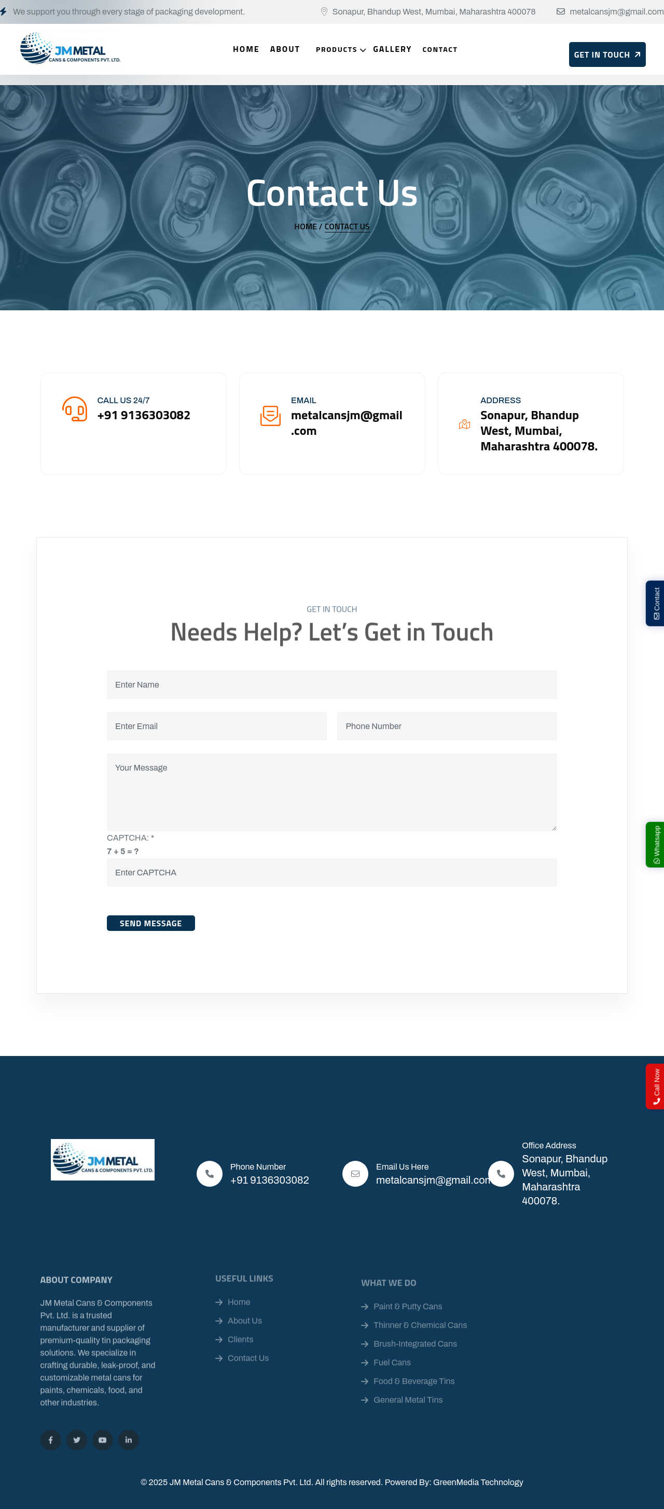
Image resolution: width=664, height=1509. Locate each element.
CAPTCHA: (130, 837)
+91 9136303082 (269, 1180)
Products (336, 49)
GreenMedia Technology (478, 1482)
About (285, 49)
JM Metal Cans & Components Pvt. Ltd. (241, 1482)
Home (246, 49)
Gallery (392, 49)
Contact (440, 49)
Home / (308, 226)
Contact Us (347, 226)
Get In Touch (607, 54)
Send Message (151, 923)
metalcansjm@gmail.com (617, 11)
